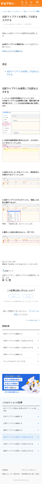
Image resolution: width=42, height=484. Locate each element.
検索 (22, 5)
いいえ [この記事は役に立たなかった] (28, 296)
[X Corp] (6, 280)
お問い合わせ (37, 5)
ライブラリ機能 (34, 11)
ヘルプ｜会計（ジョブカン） (11, 11)
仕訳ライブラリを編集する (12, 51)
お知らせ (26, 5)
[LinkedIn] (10, 280)
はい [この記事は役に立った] (14, 296)
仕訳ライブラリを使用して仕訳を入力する (18, 437)
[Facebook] (3, 280)
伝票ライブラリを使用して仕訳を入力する (18, 341)
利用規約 (5, 470)
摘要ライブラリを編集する (12, 430)
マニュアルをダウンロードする (14, 361)
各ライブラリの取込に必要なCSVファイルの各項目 (19, 409)
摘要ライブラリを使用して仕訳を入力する (18, 347)
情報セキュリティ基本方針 (11, 474)
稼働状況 (31, 5)
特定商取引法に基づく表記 (30, 474)
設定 (25, 11)
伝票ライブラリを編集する (12, 354)
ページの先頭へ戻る (32, 320)
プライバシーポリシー (29, 470)
